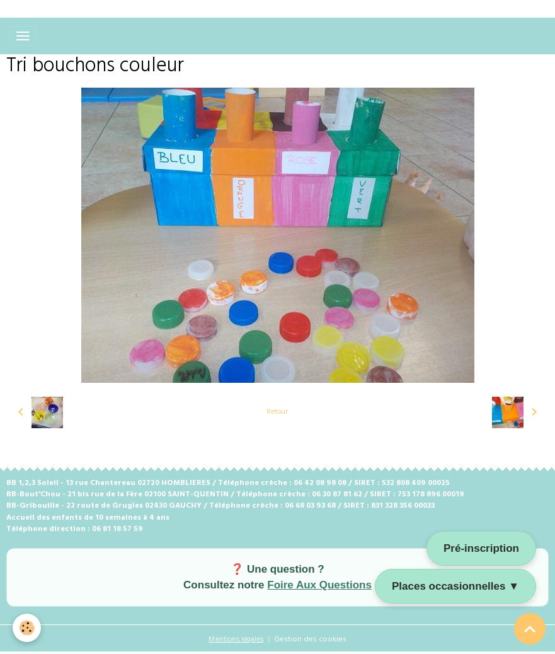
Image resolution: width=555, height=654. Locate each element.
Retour (277, 412)
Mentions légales (236, 639)
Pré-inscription (481, 548)
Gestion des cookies (310, 639)
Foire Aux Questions (319, 585)
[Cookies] (27, 628)
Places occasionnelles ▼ (455, 586)
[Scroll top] (530, 629)
